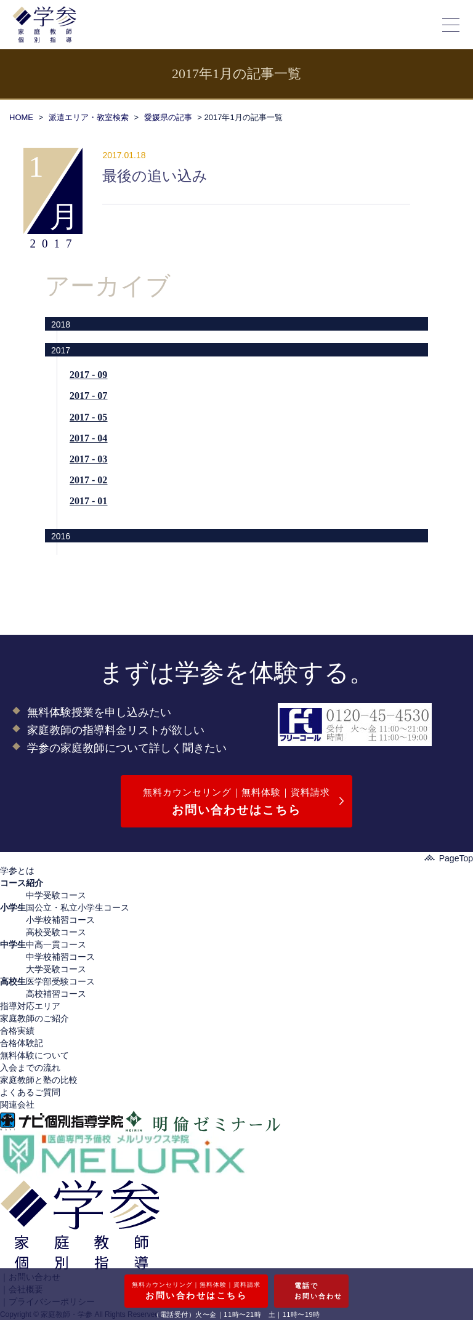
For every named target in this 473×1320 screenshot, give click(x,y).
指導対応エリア (30, 1006)
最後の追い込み (155, 176)
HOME (21, 117)
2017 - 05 (88, 417)
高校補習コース (56, 994)
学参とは (17, 870)
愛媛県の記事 (168, 117)
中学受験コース (56, 895)
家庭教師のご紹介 (34, 1018)
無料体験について (34, 1055)
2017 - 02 (88, 480)
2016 (60, 536)
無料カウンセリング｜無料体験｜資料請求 (236, 803)
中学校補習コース (60, 957)
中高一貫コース (56, 944)
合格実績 (17, 1031)
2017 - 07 (88, 395)
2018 (60, 324)
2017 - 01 (88, 501)
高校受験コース (56, 932)
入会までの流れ (30, 1067)
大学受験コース (56, 969)
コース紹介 (21, 883)
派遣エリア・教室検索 (89, 117)
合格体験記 (21, 1043)
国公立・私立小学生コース (77, 907)
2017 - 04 (88, 438)
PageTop (448, 858)
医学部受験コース (60, 981)
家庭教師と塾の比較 (39, 1080)
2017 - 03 (88, 459)
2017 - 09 (88, 374)
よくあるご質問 (30, 1092)
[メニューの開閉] (451, 24)
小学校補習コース (60, 920)
